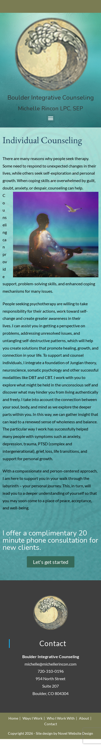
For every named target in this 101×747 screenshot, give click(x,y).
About (84, 718)
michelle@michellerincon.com (50, 663)
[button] (50, 118)
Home (13, 718)
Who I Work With (61, 718)
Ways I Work (32, 718)
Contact (50, 724)
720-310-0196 (51, 671)
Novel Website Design (75, 733)
